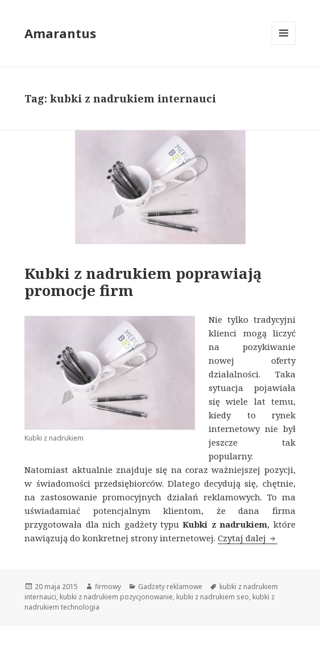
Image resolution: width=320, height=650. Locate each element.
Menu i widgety (284, 44)
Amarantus (60, 33)
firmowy (108, 586)
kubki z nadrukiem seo (212, 597)
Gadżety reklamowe (170, 586)
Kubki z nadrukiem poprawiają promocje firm (143, 282)
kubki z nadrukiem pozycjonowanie (116, 597)
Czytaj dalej (247, 538)
